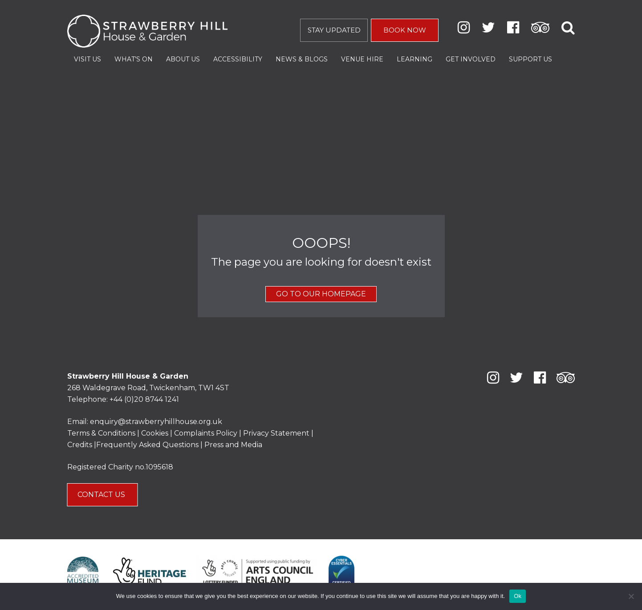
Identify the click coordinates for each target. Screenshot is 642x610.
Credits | (81, 444)
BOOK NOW (404, 30)
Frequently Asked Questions (147, 444)
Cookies (155, 433)
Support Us (530, 59)
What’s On (133, 59)
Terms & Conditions (101, 433)
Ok (517, 596)
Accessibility (237, 59)
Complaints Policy (205, 433)
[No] (630, 596)
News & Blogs (302, 59)
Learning (414, 59)
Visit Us (87, 59)
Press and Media (233, 444)
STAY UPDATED (334, 30)
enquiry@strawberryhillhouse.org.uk (156, 421)
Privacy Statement (276, 433)
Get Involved (471, 59)
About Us (183, 59)
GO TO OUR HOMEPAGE (321, 294)
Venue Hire (362, 59)
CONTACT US (102, 494)
